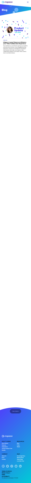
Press (3, 457)
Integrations (5, 446)
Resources (20, 441)
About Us (4, 456)
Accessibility (6, 476)
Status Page (20, 459)
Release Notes (20, 457)
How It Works (6, 441)
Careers (4, 459)
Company (5, 454)
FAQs (18, 445)
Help (18, 454)
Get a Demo (15, 411)
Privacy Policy (6, 473)
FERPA (3, 474)
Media (18, 446)
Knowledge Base (21, 456)
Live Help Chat (20, 461)
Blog (18, 443)
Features (4, 445)
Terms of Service (7, 471)
